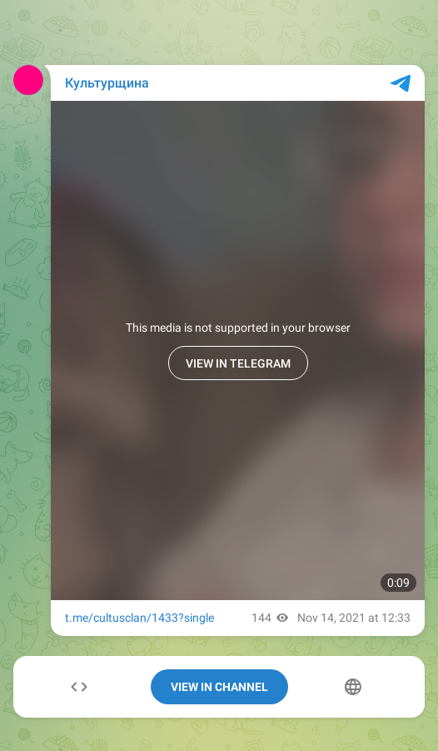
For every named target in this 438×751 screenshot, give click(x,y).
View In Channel (219, 686)
